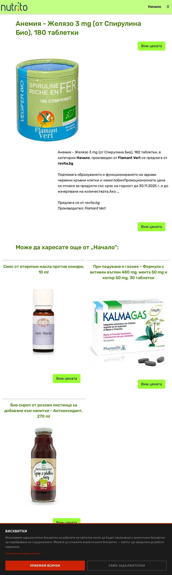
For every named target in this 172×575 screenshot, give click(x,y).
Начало (154, 6)
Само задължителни (127, 565)
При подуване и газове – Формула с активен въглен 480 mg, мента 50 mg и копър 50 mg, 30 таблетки (128, 272)
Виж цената (151, 46)
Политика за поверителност (23, 553)
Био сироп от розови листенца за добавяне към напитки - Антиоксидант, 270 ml (43, 411)
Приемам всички (45, 565)
